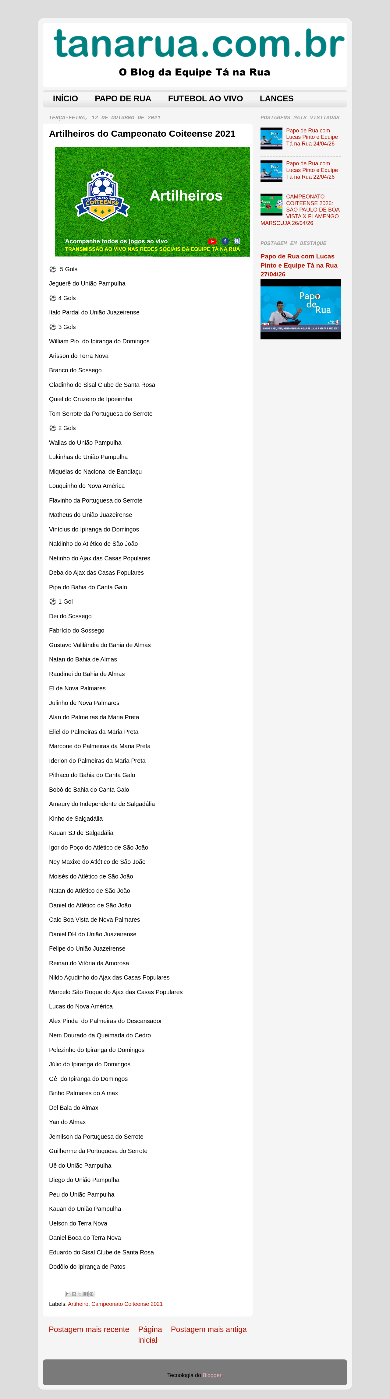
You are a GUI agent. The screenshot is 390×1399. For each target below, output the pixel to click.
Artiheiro (78, 1304)
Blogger (212, 1375)
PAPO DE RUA (123, 98)
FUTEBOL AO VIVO (205, 98)
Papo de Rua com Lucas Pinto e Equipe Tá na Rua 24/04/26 (312, 137)
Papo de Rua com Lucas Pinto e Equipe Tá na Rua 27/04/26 (299, 265)
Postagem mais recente (89, 1329)
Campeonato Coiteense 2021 (127, 1304)
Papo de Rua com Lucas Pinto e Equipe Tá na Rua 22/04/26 (312, 170)
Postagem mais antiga (209, 1329)
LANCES (277, 98)
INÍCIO (65, 98)
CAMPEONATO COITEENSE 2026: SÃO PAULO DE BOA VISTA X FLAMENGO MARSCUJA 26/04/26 (300, 210)
